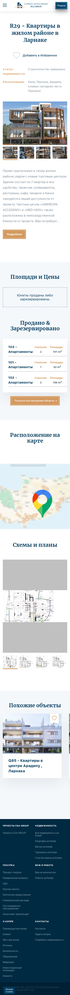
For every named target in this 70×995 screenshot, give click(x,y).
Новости (7, 976)
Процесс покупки (12, 872)
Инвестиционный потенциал (12, 969)
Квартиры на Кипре (45, 841)
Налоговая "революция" (16, 914)
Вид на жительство (45, 872)
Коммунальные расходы (16, 900)
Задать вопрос (43, 934)
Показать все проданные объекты (34, 400)
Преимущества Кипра (15, 928)
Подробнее (14, 234)
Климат (7, 934)
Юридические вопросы (15, 878)
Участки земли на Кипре (48, 858)
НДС (5, 883)
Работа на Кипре (44, 878)
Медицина (8, 962)
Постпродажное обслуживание (11, 907)
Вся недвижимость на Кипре (47, 834)
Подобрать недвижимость (49, 940)
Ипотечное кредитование (17, 895)
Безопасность (10, 951)
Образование (10, 956)
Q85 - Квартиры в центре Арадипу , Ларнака (25, 765)
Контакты (40, 928)
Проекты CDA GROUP (14, 833)
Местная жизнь (11, 940)
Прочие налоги (11, 889)
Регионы (7, 945)
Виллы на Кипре (43, 846)
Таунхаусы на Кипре (46, 852)
